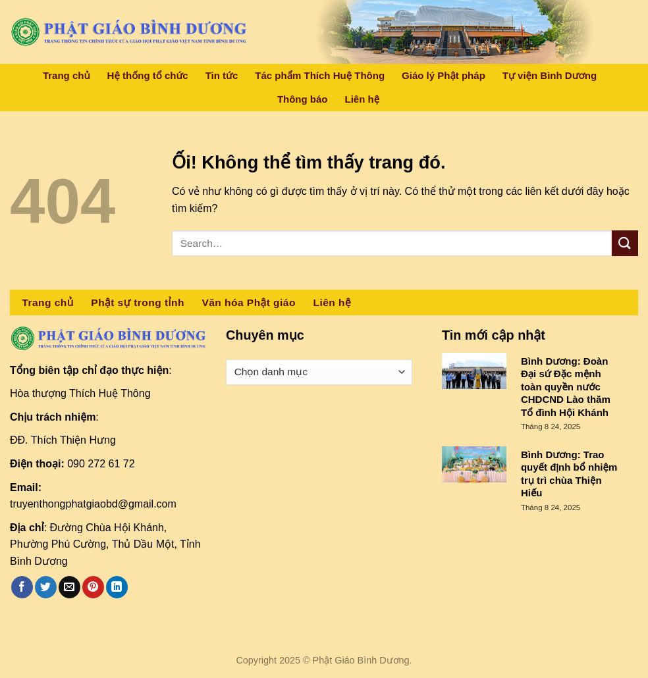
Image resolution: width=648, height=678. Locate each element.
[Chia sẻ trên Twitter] (46, 587)
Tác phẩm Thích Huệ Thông (320, 75)
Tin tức (221, 75)
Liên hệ (362, 99)
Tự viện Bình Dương (549, 75)
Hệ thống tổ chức (147, 75)
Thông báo (302, 99)
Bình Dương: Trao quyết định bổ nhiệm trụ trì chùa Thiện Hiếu (569, 474)
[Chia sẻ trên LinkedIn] (117, 587)
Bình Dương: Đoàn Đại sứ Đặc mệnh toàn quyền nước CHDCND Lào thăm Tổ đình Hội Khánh (565, 386)
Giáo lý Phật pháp (443, 75)
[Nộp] (625, 243)
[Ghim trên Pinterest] (93, 587)
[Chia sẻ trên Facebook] (22, 587)
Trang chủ (66, 75)
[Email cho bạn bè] (69, 587)
